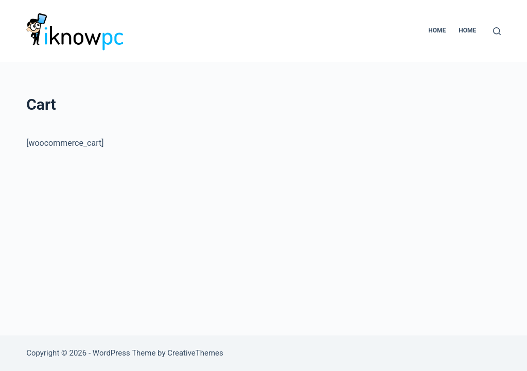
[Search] (497, 31)
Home (437, 30)
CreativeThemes (195, 353)
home (467, 30)
